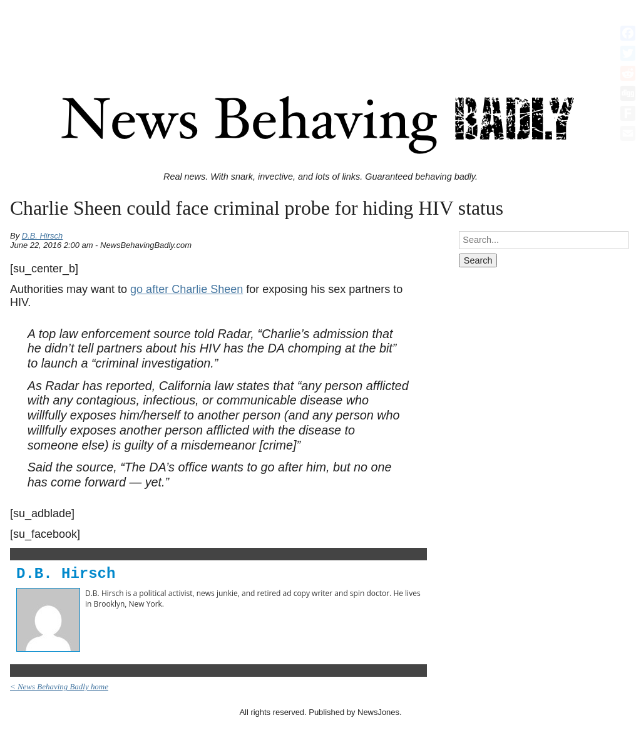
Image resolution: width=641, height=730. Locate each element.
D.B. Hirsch (42, 235)
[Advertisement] (320, 33)
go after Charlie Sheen (186, 289)
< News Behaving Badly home (59, 686)
